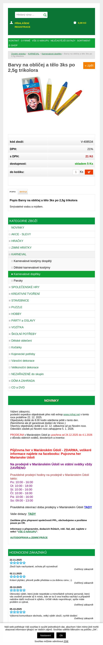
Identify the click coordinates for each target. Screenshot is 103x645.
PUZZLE (16, 307)
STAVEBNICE (20, 300)
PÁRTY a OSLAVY (23, 320)
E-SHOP (13, 45)
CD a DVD (18, 387)
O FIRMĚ (25, 40)
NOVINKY (17, 227)
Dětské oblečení (21, 340)
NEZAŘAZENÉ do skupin (27, 374)
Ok (61, 635)
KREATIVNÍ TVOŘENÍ (25, 293)
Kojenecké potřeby (23, 354)
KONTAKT (14, 40)
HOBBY (16, 313)
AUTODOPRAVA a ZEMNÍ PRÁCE (29, 537)
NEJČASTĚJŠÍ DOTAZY (63, 40)
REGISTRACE (22, 26)
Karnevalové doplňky (52, 54)
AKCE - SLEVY (21, 234)
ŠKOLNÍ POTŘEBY (23, 334)
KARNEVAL (33, 54)
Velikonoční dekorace (25, 367)
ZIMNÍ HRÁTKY (21, 247)
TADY (32, 514)
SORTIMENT (83, 40)
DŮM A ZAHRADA (23, 380)
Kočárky (16, 347)
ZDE (66, 641)
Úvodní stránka (18, 54)
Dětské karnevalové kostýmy (32, 267)
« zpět (89, 65)
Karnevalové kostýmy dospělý (33, 261)
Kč (82, 23)
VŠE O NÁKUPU (27, 531)
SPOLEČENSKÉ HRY (25, 287)
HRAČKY (17, 241)
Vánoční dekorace (22, 360)
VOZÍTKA (17, 327)
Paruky (18, 280)
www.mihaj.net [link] (71, 414)
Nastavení (45, 635)
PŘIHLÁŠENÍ (22, 23)
